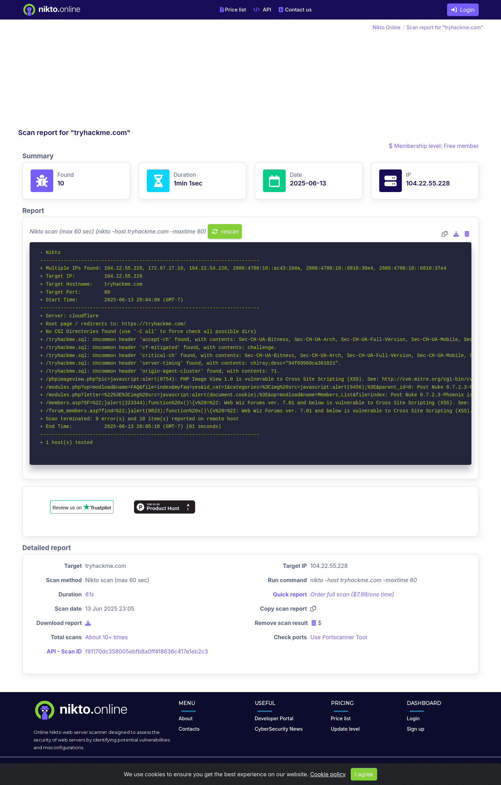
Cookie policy (327, 774)
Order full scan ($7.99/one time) (352, 594)
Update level (345, 729)
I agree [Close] (364, 774)
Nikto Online (387, 27)
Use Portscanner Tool (338, 637)
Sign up (415, 729)
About (185, 718)
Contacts (188, 729)
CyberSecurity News (279, 729)
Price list (233, 10)
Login (463, 9)
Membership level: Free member (434, 145)
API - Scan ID (64, 651)
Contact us (295, 10)
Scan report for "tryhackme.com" (444, 27)
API (262, 10)
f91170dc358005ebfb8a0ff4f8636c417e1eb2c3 (146, 651)
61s (89, 594)
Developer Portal (274, 718)
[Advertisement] (134, 76)
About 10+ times (106, 637)
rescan (225, 231)
